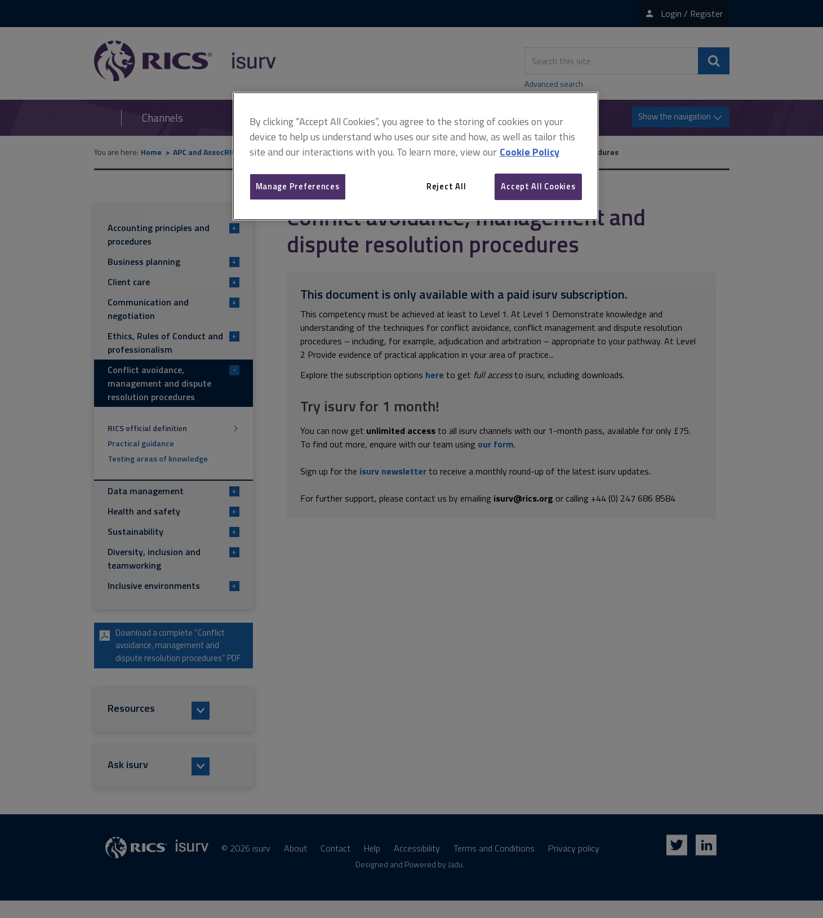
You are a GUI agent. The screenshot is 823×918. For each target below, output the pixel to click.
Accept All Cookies (538, 186)
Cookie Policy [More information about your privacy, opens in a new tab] (529, 151)
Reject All (446, 186)
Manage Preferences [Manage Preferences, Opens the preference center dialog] (298, 186)
